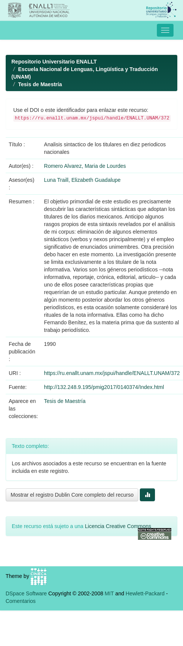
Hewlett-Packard (145, 593)
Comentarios (21, 601)
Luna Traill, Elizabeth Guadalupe (82, 180)
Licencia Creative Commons (118, 526)
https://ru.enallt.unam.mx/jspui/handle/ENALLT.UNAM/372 (112, 373)
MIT (109, 593)
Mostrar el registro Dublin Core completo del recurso (72, 495)
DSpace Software (26, 593)
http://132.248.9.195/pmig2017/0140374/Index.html (104, 387)
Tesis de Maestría (40, 84)
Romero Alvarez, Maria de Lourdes (85, 166)
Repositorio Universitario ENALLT (54, 62)
